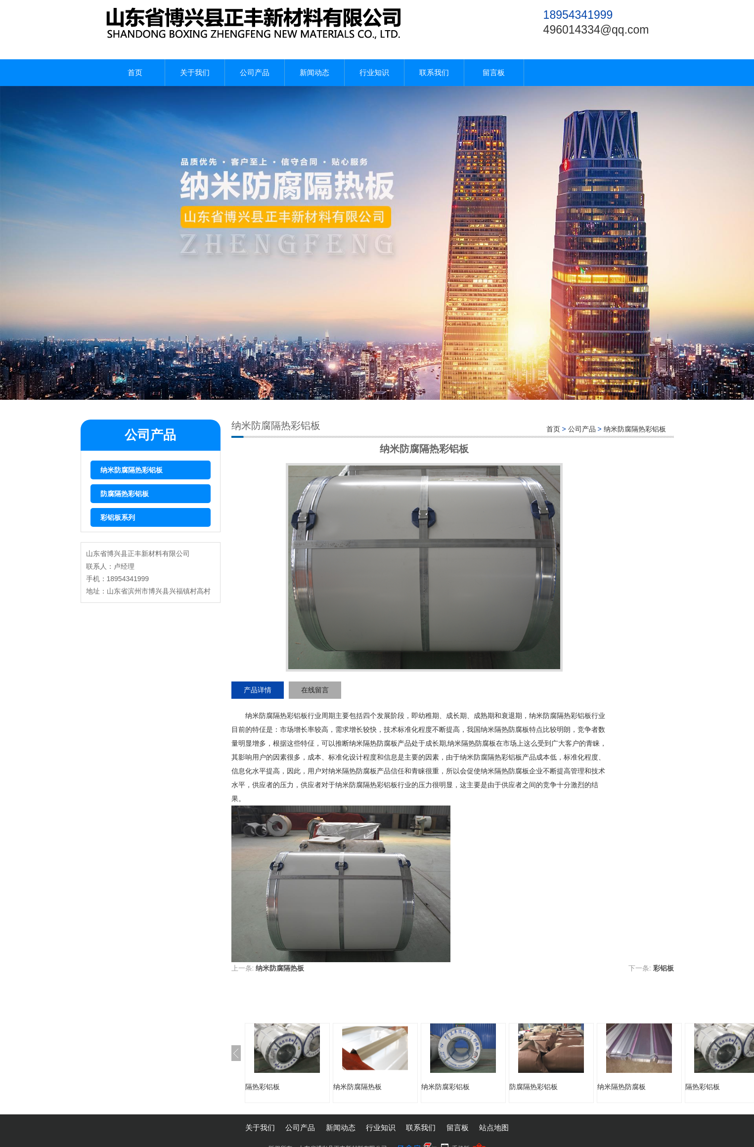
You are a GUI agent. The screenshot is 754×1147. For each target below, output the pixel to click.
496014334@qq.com (596, 29)
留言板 (494, 72)
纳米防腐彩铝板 (445, 1087)
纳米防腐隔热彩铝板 (131, 470)
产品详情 (257, 690)
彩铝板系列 (117, 517)
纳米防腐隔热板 (280, 968)
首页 (135, 72)
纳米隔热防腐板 (621, 1087)
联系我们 (434, 72)
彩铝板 (663, 968)
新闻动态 (314, 72)
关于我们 (195, 72)
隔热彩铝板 (262, 1087)
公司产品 (254, 72)
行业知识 (374, 72)
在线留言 (315, 690)
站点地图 (494, 1127)
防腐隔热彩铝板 (124, 494)
